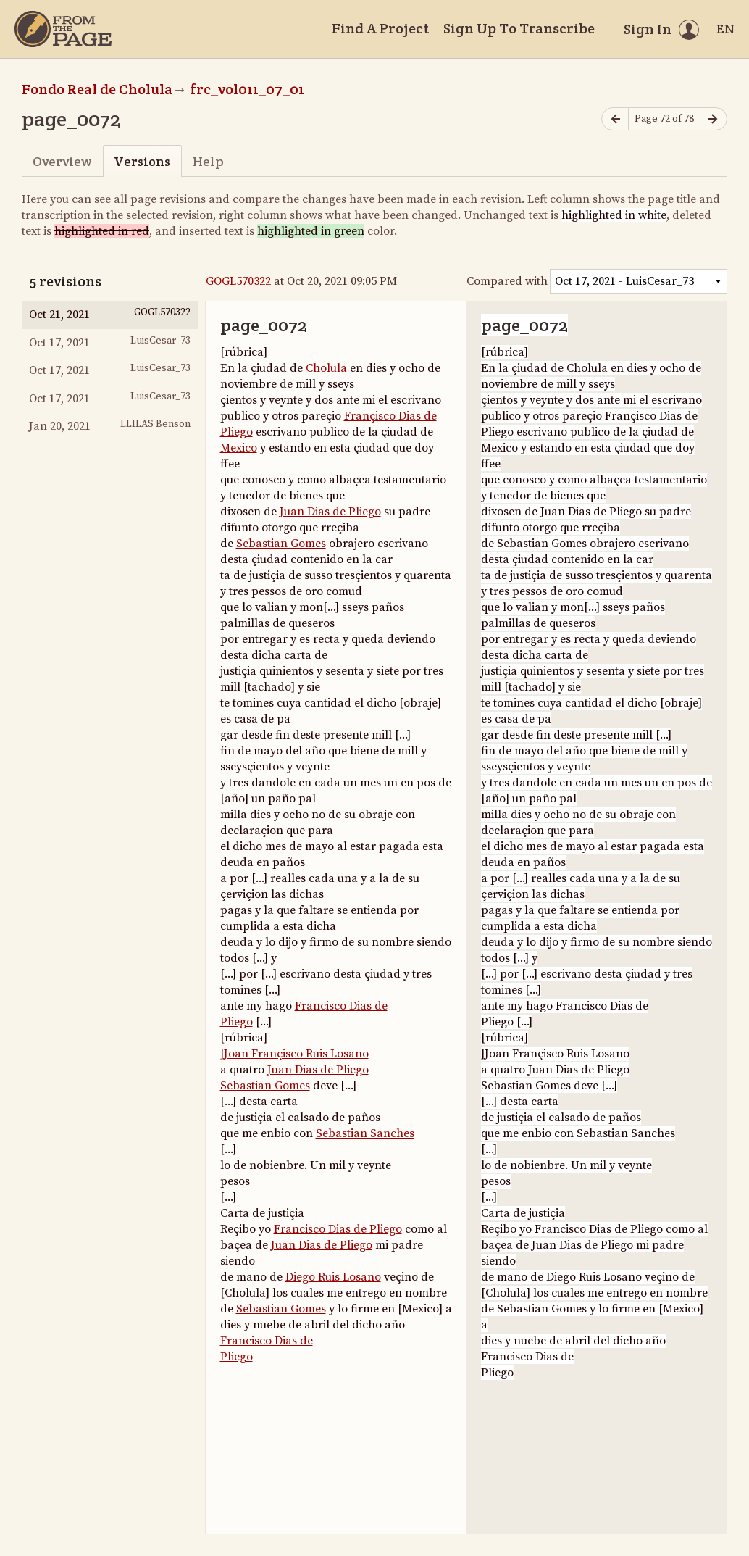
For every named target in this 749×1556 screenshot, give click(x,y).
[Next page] (713, 119)
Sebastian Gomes (281, 543)
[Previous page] (615, 119)
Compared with (507, 281)
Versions (142, 161)
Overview (62, 161)
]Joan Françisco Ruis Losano (294, 1054)
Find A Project (380, 28)
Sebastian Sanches (365, 1133)
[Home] (63, 29)
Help (208, 161)
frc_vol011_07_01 (247, 89)
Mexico (238, 448)
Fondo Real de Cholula (97, 89)
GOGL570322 (238, 281)
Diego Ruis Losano (333, 1277)
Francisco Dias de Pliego (338, 1229)
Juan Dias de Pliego (330, 511)
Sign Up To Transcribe (519, 28)
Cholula (326, 368)
